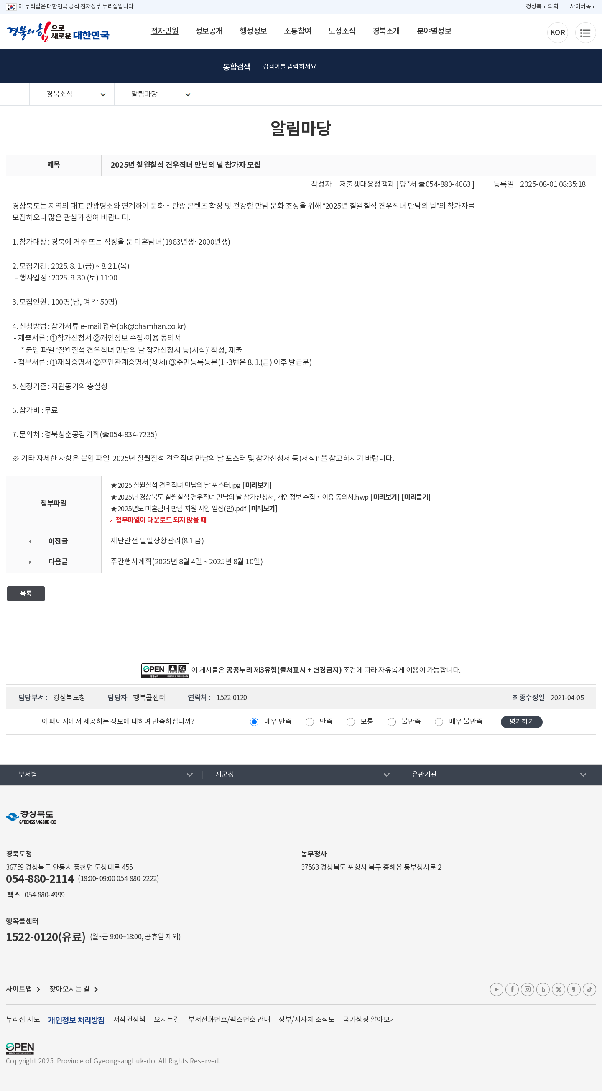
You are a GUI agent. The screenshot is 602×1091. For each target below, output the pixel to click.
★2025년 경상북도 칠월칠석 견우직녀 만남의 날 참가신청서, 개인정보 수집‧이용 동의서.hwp (239, 498)
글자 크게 (516, 66)
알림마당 (144, 94)
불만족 (411, 722)
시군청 (224, 774)
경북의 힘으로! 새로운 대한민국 (58, 31)
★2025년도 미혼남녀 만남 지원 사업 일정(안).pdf (178, 509)
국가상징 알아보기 (369, 1020)
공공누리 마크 (20, 1049)
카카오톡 (574, 989)
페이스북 (512, 989)
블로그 (543, 989)
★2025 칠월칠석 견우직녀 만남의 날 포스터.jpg (175, 486)
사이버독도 (583, 6)
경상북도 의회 (542, 6)
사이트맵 (19, 989)
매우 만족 (278, 722)
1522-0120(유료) (46, 937)
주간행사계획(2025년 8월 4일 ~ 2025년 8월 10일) (186, 562)
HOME (17, 94)
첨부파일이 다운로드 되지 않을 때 (160, 520)
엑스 (558, 989)
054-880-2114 (40, 879)
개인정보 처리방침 (76, 1020)
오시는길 (167, 1020)
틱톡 (589, 989)
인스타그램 (527, 989)
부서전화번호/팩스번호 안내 (229, 1020)
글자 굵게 (495, 66)
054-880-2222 (137, 879)
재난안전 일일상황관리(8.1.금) (157, 541)
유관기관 (424, 774)
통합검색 (236, 67)
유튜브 (496, 989)
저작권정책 (129, 1020)
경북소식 (59, 94)
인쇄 (558, 66)
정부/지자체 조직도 (306, 1020)
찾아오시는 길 (69, 989)
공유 (579, 66)
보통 (366, 722)
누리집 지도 (23, 1020)
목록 (26, 593)
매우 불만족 (466, 722)
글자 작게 (537, 66)
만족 (325, 722)
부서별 (27, 774)
